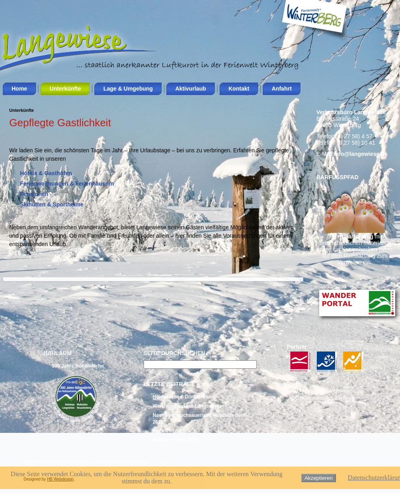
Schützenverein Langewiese (322, 391)
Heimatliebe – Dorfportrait (182, 397)
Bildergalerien (55, 462)
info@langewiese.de (361, 154)
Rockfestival (167, 431)
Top (162, 462)
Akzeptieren (318, 478)
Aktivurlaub (190, 88)
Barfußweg (358, 236)
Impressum (105, 462)
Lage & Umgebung (128, 88)
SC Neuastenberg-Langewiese (324, 398)
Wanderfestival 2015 (176, 440)
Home (19, 88)
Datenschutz (135, 462)
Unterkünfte (65, 88)
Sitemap (81, 462)
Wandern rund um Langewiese (187, 406)
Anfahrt (282, 88)
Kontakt (238, 88)
